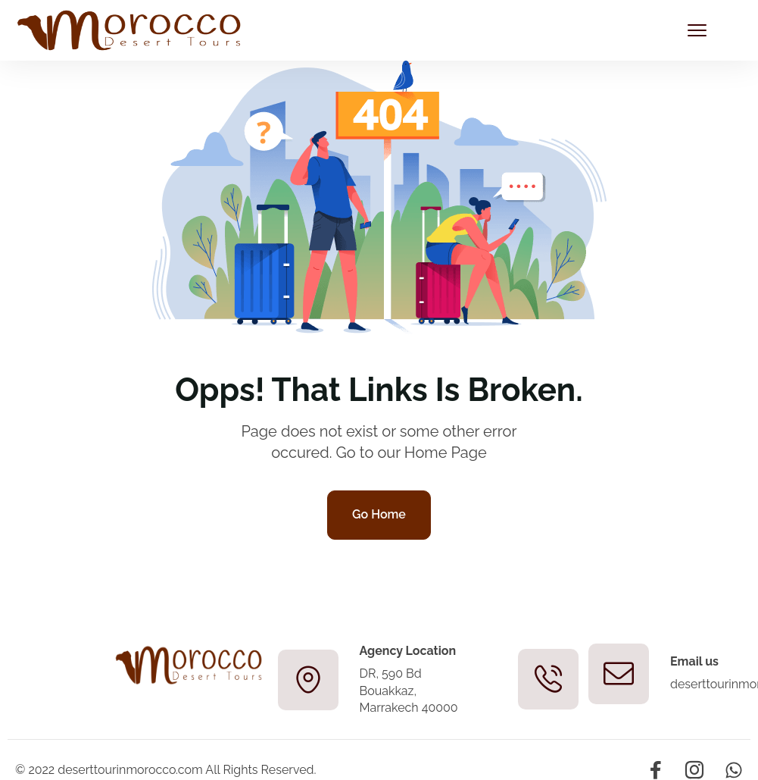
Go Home (379, 514)
